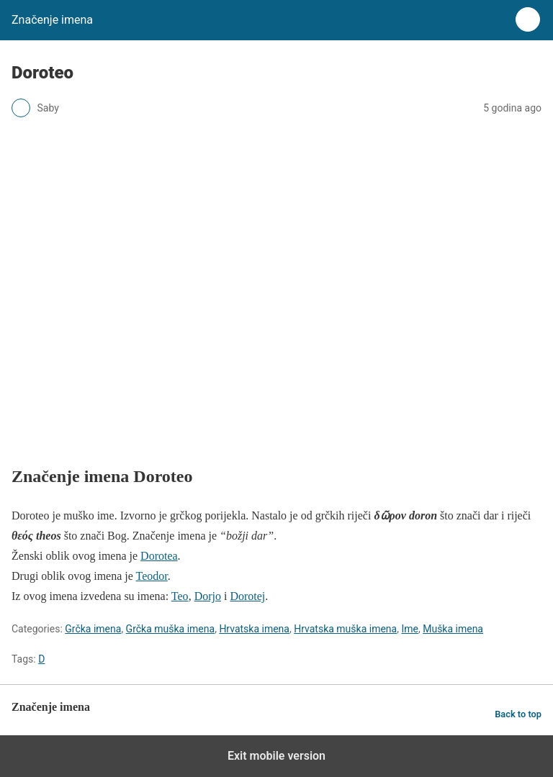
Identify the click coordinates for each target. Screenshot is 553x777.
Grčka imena (93, 629)
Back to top (518, 714)
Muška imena (453, 629)
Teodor (152, 576)
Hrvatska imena (254, 629)
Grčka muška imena (170, 629)
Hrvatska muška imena (345, 629)
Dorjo (207, 596)
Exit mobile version (276, 756)
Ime (409, 629)
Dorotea (159, 556)
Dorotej (247, 596)
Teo (180, 596)
